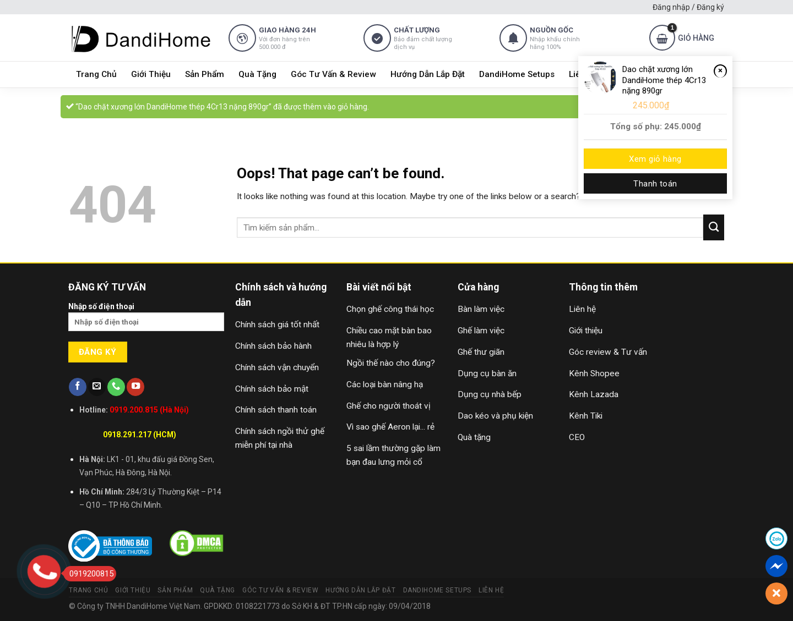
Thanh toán (655, 184)
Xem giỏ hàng (655, 159)
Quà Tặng (257, 74)
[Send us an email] (97, 387)
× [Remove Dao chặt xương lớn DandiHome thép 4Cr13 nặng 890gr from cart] (720, 70)
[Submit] (713, 227)
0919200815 (88, 574)
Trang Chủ (96, 74)
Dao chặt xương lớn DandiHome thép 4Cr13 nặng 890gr (664, 80)
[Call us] (116, 387)
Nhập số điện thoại (146, 320)
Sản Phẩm (204, 74)
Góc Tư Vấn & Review (333, 74)
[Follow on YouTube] (135, 387)
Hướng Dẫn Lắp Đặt (427, 74)
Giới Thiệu (151, 74)
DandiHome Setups (517, 74)
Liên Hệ (491, 590)
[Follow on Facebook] (77, 387)
